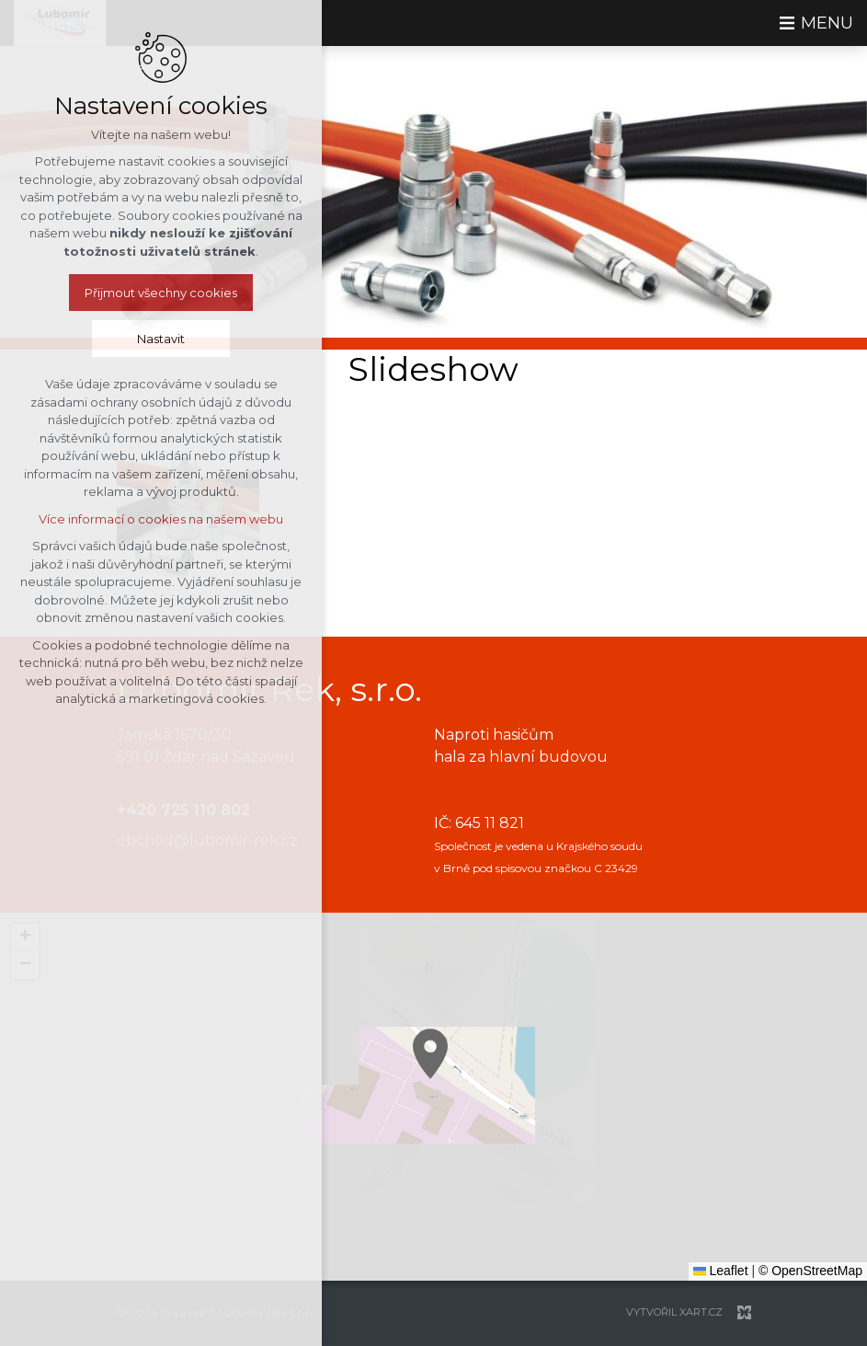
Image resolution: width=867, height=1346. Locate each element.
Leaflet (720, 1270)
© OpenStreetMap (810, 1270)
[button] (618, 1140)
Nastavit (161, 338)
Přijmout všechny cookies (161, 292)
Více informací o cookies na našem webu (161, 519)
